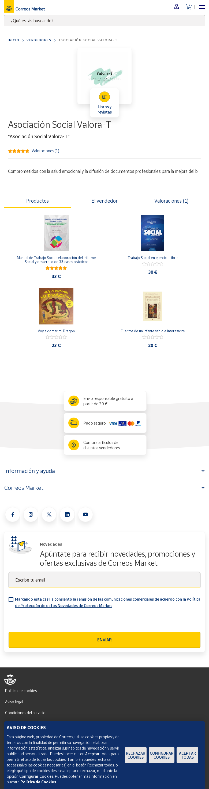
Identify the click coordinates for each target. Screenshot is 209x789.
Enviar (104, 639)
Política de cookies (21, 690)
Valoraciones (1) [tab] (171, 201)
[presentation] (49, 621)
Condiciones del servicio (25, 712)
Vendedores (39, 40)
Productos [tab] (37, 201)
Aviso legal (14, 701)
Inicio (14, 40)
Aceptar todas (187, 755)
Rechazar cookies (135, 755)
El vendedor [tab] (104, 201)
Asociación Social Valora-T (88, 40)
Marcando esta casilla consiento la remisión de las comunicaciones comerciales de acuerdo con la (107, 602)
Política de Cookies (38, 782)
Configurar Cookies (161, 755)
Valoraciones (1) (45, 150)
